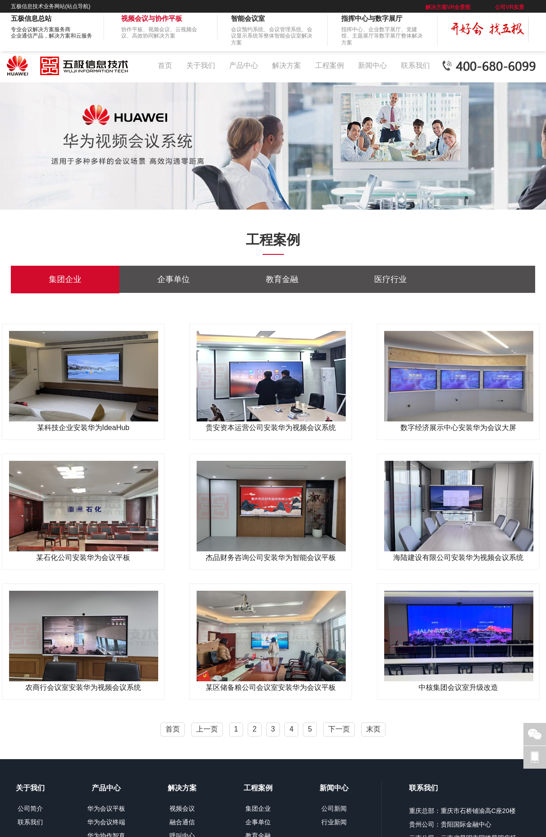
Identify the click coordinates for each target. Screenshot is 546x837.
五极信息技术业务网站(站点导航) (50, 6)
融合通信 (182, 822)
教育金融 (282, 279)
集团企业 (65, 279)
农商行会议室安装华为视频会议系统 (83, 687)
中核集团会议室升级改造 (458, 687)
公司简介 (30, 808)
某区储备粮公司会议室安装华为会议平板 (271, 687)
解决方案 (286, 65)
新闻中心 (372, 65)
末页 (373, 729)
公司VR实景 (509, 7)
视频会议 (182, 808)
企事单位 (173, 279)
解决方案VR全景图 (448, 7)
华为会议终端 (106, 822)
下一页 (339, 729)
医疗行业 (390, 279)
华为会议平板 (106, 808)
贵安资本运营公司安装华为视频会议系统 (271, 427)
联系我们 (415, 65)
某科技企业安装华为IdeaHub (83, 427)
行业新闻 (334, 822)
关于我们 (200, 65)
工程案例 (329, 65)
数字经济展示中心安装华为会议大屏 (458, 427)
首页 (165, 65)
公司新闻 (334, 808)
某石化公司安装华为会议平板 (83, 557)
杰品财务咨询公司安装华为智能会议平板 (271, 557)
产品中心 (243, 65)
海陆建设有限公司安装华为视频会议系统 (458, 557)
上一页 (207, 729)
